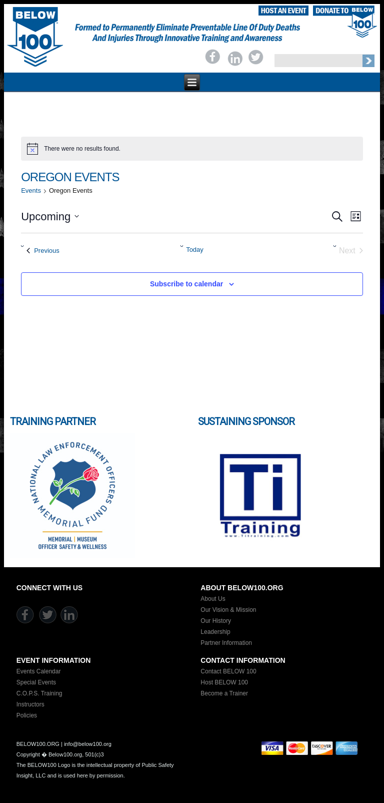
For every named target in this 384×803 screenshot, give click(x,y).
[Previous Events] (43, 250)
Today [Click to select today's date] (195, 249)
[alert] (192, 149)
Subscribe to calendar (186, 284)
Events (31, 190)
